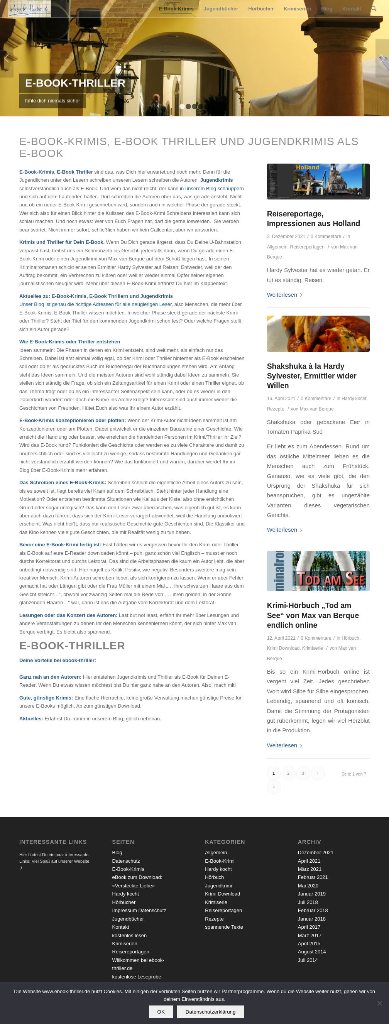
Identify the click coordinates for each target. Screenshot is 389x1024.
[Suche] (373, 8)
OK (161, 1012)
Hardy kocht (354, 398)
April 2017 (309, 927)
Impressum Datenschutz (139, 910)
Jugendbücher (128, 919)
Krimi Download (283, 648)
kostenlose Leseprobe (136, 977)
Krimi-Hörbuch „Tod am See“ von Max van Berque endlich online (313, 615)
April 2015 (309, 943)
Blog (117, 852)
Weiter (382, 58)
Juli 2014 (308, 960)
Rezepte (275, 409)
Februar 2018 (313, 910)
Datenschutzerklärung (211, 1012)
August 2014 (312, 952)
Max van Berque (317, 409)
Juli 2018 (308, 902)
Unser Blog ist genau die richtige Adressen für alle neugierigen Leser (95, 304)
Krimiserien (124, 943)
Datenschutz (126, 861)
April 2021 (309, 861)
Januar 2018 (312, 919)
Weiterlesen (286, 294)
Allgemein (277, 247)
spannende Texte (224, 927)
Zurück (7, 58)
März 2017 (309, 935)
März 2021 (309, 869)
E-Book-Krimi (220, 861)
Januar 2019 (312, 894)
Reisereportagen (307, 247)
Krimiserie (312, 648)
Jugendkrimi (218, 886)
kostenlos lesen (129, 935)
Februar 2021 (313, 877)
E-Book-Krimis (128, 869)
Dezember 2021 (316, 852)
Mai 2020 (308, 886)
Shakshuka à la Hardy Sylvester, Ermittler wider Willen (312, 376)
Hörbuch (350, 638)
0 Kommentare (326, 236)
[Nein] (379, 1003)
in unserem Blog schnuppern (212, 188)
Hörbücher (124, 902)
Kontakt (120, 927)
